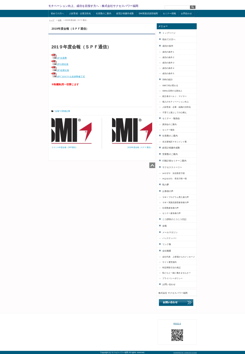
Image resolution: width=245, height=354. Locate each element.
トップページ (168, 33)
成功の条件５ (168, 73)
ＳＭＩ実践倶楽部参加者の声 (175, 202)
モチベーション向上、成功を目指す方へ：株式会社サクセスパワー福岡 (93, 5)
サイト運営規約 (169, 262)
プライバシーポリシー (172, 278)
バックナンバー (169, 238)
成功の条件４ (168, 68)
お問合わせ (186, 13)
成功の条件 (167, 46)
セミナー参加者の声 (171, 213)
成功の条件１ (168, 52)
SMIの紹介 (167, 79)
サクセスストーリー (172, 167)
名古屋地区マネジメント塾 (174, 142)
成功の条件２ (168, 57)
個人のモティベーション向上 (175, 102)
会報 (59, 20)
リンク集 (166, 244)
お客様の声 (167, 191)
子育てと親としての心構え (174, 112)
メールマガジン (170, 232)
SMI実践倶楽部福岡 (148, 13)
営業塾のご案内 (170, 154)
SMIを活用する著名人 (172, 91)
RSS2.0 (177, 323)
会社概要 (166, 251)
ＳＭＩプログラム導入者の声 (175, 197)
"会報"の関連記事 (62, 111)
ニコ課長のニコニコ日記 (174, 219)
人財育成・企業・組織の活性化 (176, 107)
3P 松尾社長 (60, 70)
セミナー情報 (169, 13)
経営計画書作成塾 (125, 13)
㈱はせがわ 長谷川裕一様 (174, 178)
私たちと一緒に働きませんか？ (176, 273)
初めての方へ (57, 13)
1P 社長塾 (59, 58)
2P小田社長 (59, 64)
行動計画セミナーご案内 (174, 160)
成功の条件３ (168, 63)
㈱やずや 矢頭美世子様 (173, 173)
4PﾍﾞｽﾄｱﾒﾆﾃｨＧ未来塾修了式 (68, 76)
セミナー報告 (168, 130)
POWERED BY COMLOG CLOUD (185, 352)
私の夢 (165, 184)
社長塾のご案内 (103, 13)
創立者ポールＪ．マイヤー (174, 96)
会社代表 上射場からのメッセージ (178, 257)
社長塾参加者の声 (170, 208)
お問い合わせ (168, 284)
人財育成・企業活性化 (80, 13)
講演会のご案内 (169, 124)
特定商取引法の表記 (171, 267)
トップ (51, 20)
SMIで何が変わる (170, 85)
